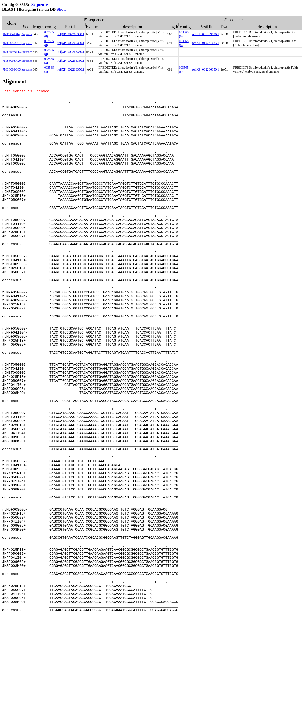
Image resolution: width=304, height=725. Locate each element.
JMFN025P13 (12, 52)
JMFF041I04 (11, 34)
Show (61, 9)
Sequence (39, 4)
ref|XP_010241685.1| (205, 43)
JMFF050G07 (12, 43)
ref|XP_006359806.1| (205, 34)
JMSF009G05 (12, 69)
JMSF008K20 (12, 60)
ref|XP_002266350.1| (71, 34)
